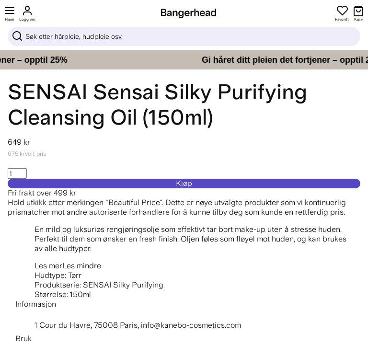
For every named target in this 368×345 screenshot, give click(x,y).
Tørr (74, 275)
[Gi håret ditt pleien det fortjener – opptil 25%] (184, 59)
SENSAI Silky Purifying (123, 284)
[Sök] (184, 36)
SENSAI (48, 91)
